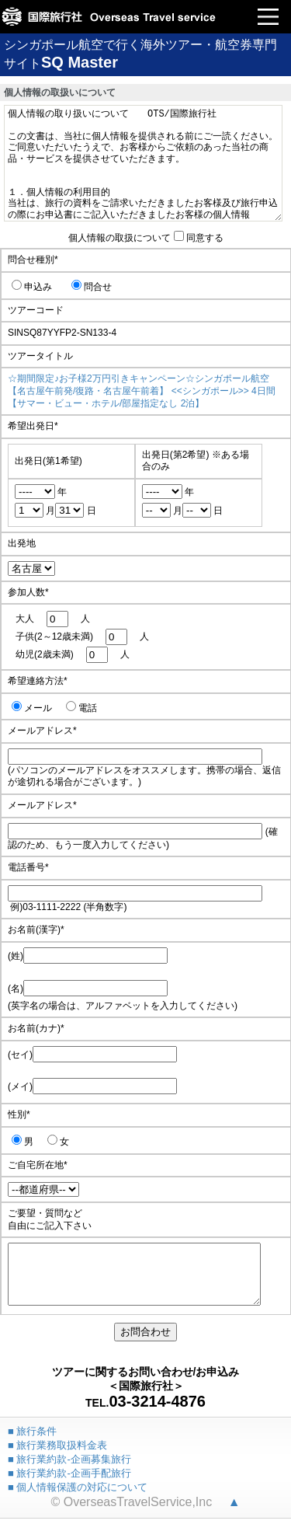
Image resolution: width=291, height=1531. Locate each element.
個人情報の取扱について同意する (145, 237)
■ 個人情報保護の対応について (77, 1499)
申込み (32, 286)
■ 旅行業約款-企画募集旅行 (69, 1471)
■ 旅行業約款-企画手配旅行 (69, 1485)
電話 (81, 708)
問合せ (91, 286)
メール (32, 708)
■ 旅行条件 (32, 1443)
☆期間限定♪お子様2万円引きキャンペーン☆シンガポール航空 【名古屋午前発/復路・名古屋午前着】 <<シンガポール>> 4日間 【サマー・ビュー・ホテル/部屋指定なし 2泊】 (141, 390)
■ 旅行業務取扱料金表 (57, 1457)
